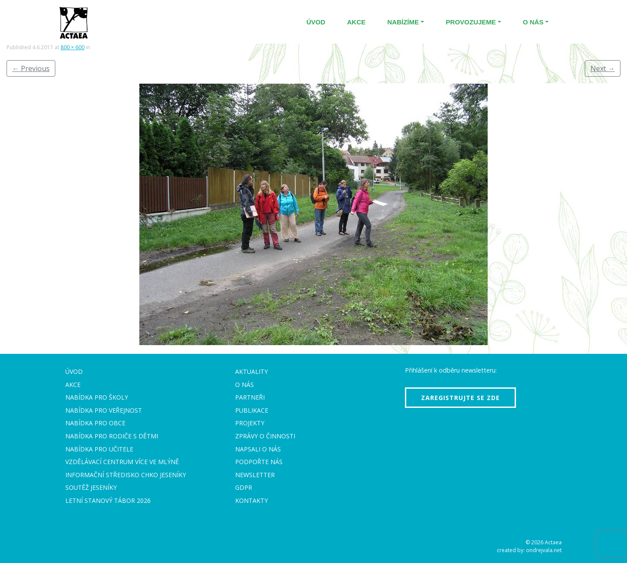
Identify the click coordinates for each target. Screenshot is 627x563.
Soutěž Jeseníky (91, 487)
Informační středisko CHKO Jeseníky (125, 475)
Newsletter (255, 475)
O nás (533, 22)
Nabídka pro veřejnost (103, 410)
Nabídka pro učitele (99, 449)
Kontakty (251, 500)
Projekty (249, 423)
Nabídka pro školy (96, 397)
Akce (356, 22)
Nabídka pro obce (95, 423)
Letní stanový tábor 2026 (108, 500)
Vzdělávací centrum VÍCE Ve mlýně (122, 462)
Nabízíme (403, 22)
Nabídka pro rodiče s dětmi (111, 436)
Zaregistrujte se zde (460, 397)
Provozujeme (471, 22)
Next (602, 68)
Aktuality (251, 371)
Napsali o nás (258, 449)
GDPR (243, 487)
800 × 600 (72, 47)
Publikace (251, 410)
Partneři (250, 397)
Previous (31, 68)
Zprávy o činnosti (265, 436)
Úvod (316, 22)
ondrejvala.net (544, 550)
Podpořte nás (259, 462)
